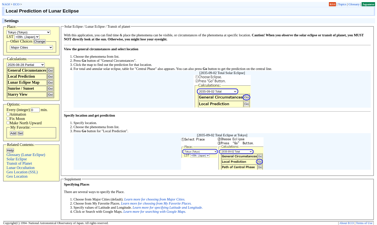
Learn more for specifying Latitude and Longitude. (168, 207)
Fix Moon (15, 119)
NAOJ (6, 4)
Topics (342, 4)
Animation (16, 114)
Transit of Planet (19, 163)
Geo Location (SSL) (22, 172)
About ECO (346, 223)
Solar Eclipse (16, 159)
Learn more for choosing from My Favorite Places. (156, 203)
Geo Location (17, 176)
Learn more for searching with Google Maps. (154, 211)
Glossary (353, 4)
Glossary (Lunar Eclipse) (25, 155)
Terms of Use (364, 223)
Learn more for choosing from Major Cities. (154, 199)
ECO (16, 4)
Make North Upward (24, 123)
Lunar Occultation (20, 168)
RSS (332, 4)
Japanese (368, 4)
